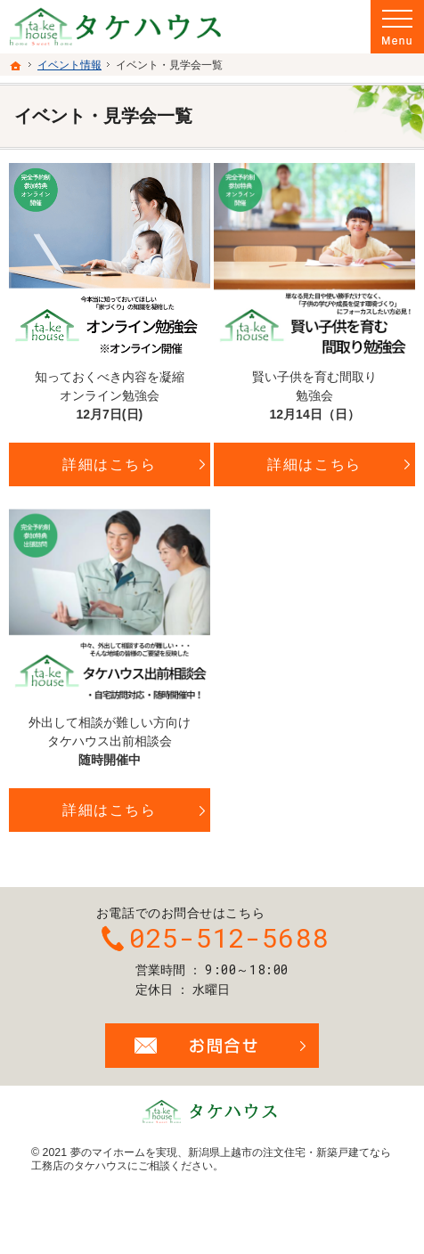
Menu (397, 26)
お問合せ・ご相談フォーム (212, 1045)
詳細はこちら (109, 464)
